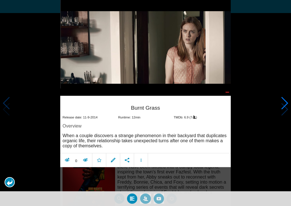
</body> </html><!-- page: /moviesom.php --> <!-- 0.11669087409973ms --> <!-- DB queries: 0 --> (145, 103)
